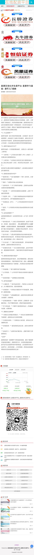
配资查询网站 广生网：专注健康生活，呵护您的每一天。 (18, 357)
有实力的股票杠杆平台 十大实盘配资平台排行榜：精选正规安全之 (18, 456)
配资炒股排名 (24, 487)
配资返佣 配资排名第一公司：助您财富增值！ (14, 453)
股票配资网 (8, 484)
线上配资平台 (24, 484)
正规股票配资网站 (24, 473)
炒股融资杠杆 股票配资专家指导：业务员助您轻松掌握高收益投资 (18, 460)
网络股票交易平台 (9, 487)
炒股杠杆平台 (21, 6)
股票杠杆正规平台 (24, 470)
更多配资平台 (29, 10)
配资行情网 (8, 473)
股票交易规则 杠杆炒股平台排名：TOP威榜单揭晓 (15, 445)
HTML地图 (18, 549)
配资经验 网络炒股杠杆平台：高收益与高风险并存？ (17, 359)
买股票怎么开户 (8, 480)
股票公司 (9, 470)
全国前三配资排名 (9, 477)
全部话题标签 (17, 491)
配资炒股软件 (10, 6)
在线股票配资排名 (24, 477)
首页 (2, 6)
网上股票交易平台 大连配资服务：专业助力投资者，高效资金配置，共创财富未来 (17, 226)
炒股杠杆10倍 (24, 480)
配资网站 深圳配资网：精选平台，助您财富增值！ (15, 449)
